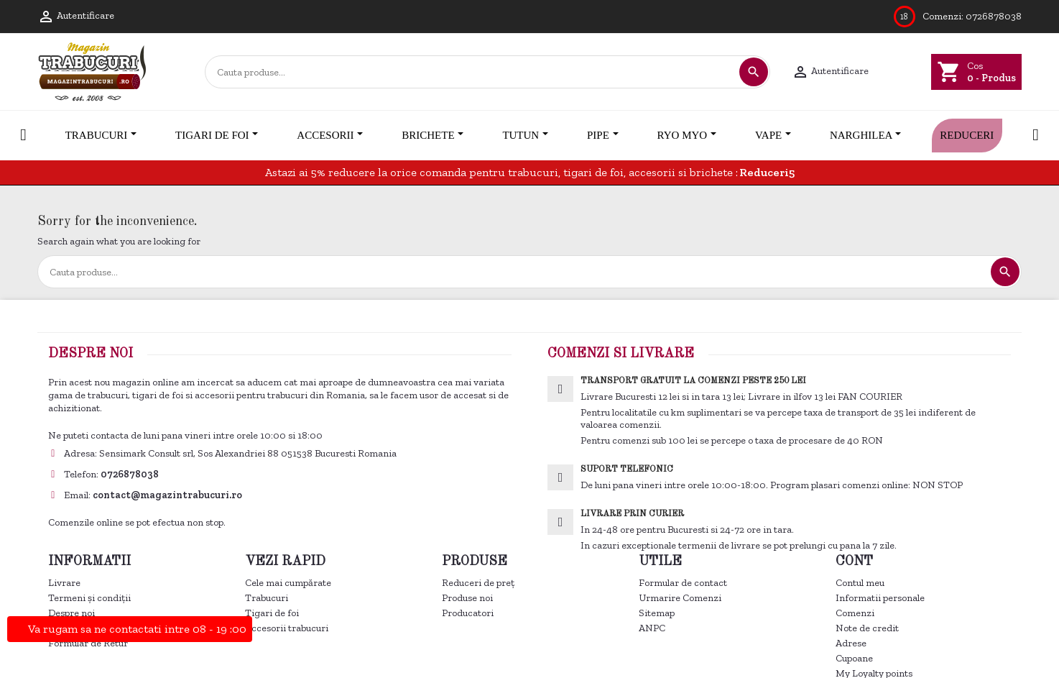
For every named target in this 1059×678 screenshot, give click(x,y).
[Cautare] (471, 72)
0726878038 (994, 16)
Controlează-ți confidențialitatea (129, 432)
